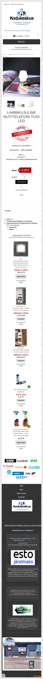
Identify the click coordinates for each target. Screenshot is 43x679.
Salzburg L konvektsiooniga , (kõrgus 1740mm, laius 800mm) (20, 350)
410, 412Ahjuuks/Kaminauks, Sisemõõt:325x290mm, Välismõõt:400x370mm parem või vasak (21, 263)
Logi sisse (6, 4)
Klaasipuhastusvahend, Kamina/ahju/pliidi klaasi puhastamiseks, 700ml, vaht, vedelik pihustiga (21, 432)
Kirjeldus (8, 211)
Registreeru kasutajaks (17, 4)
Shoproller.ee (37, 676)
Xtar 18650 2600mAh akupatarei (21, 391)
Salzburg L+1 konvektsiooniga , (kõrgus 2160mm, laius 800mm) (20, 308)
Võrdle (21, 195)
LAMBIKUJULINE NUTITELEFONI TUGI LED (20, 54)
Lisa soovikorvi (21, 190)
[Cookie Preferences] (3, 676)
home (4, 54)
